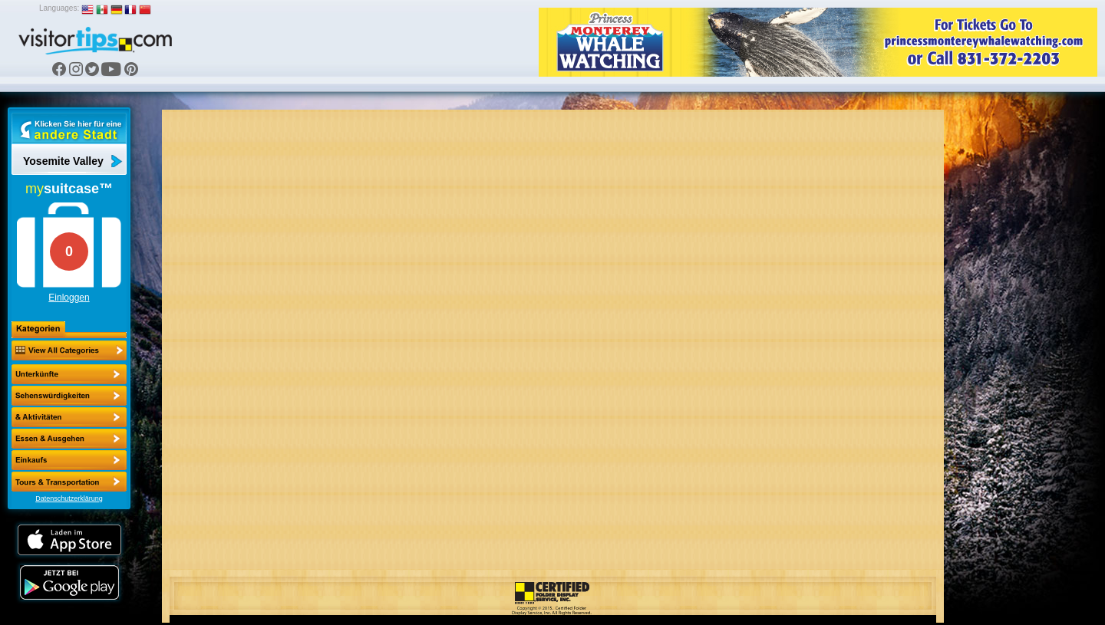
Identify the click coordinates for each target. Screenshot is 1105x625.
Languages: (59, 8)
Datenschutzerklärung (69, 498)
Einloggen (68, 297)
